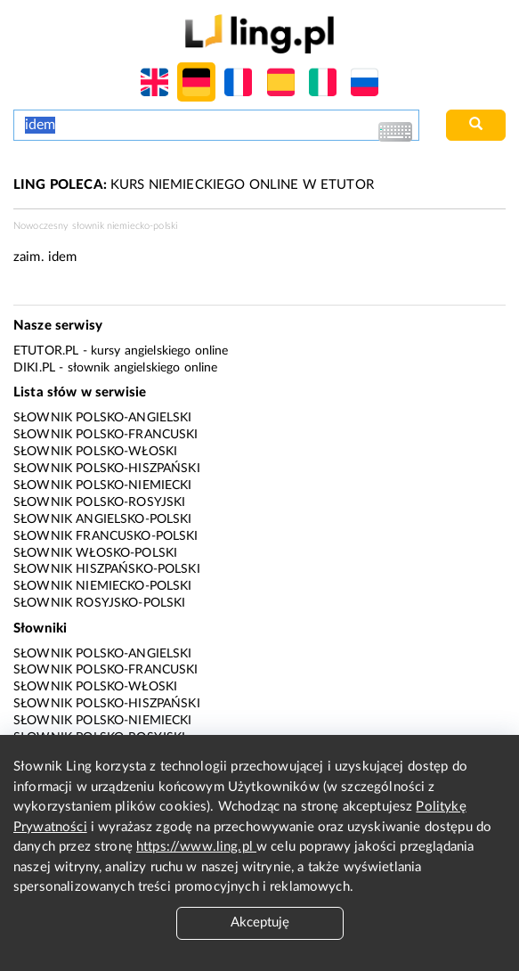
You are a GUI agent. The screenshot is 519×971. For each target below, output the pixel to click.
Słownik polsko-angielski (102, 418)
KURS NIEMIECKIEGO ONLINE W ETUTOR (193, 185)
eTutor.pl (45, 351)
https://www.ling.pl (196, 846)
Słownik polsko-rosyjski (99, 502)
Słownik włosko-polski (95, 553)
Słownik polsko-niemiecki (102, 485)
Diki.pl (34, 368)
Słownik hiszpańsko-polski (106, 569)
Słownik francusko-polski (106, 536)
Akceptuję (260, 922)
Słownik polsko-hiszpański (106, 468)
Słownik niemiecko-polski (102, 586)
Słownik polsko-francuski (106, 434)
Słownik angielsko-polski (102, 519)
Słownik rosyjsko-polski (99, 603)
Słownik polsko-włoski (95, 451)
